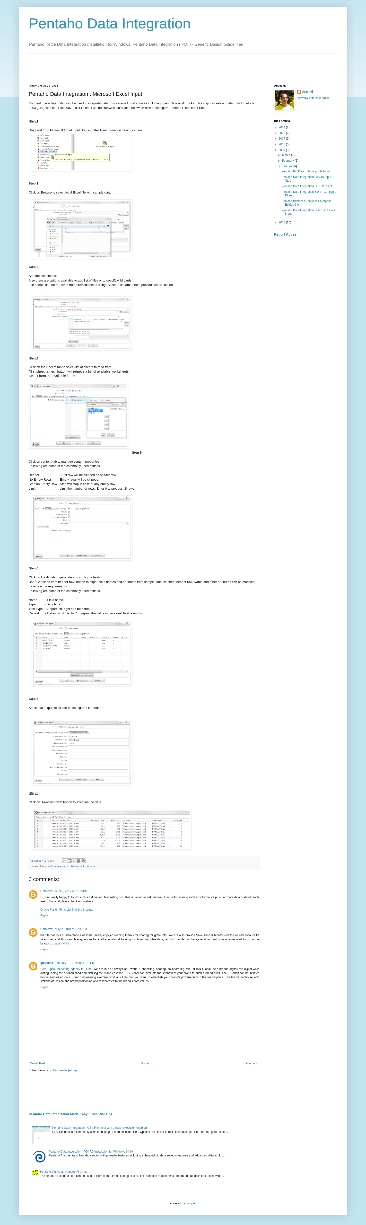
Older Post (251, 1063)
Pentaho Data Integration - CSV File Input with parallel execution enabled (99, 1127)
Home (145, 1063)
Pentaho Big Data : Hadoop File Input (64, 1171)
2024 (282, 127)
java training (62, 943)
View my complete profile (313, 98)
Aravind (307, 91)
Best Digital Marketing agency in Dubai (66, 969)
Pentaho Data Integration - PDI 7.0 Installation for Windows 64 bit (91, 1151)
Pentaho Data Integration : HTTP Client (306, 186)
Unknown (46, 891)
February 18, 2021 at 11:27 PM (75, 963)
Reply (44, 915)
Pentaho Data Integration (110, 23)
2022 (282, 133)
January (287, 166)
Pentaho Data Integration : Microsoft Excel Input (68, 866)
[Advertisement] (117, 65)
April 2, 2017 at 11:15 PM (71, 891)
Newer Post (37, 1063)
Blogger (191, 1203)
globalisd (46, 963)
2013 (282, 222)
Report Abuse (285, 234)
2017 (282, 138)
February (288, 160)
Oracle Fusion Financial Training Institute (66, 909)
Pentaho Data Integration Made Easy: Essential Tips (71, 1114)
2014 (282, 150)
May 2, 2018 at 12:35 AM (71, 929)
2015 (282, 144)
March (286, 155)
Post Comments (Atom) (61, 1070)
